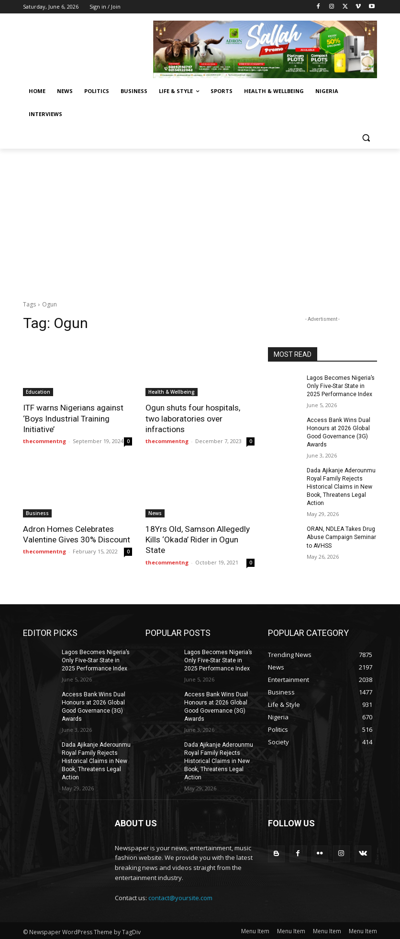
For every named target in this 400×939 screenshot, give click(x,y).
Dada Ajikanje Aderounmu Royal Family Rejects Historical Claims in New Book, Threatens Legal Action (341, 486)
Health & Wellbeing (171, 391)
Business (37, 512)
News (155, 512)
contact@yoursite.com (180, 896)
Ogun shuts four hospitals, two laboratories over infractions (192, 418)
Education (38, 391)
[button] (366, 137)
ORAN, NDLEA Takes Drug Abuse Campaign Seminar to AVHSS (341, 536)
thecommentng (44, 440)
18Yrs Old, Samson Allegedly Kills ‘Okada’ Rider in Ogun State (197, 539)
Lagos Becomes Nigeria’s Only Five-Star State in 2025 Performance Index (340, 386)
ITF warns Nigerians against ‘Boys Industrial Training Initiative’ (73, 418)
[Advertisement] (200, 220)
